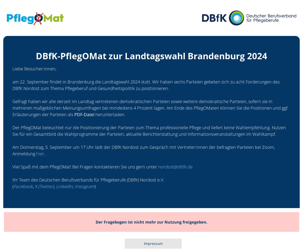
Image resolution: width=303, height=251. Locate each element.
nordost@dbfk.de (175, 167)
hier (40, 154)
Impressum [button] (153, 243)
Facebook (23, 186)
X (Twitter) (44, 186)
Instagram (85, 186)
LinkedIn (64, 186)
